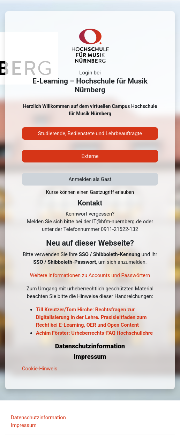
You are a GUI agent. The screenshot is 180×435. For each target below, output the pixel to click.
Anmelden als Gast (90, 179)
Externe (89, 156)
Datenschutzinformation (38, 417)
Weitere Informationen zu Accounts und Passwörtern (90, 275)
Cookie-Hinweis (39, 368)
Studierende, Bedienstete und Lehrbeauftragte (90, 133)
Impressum (24, 425)
